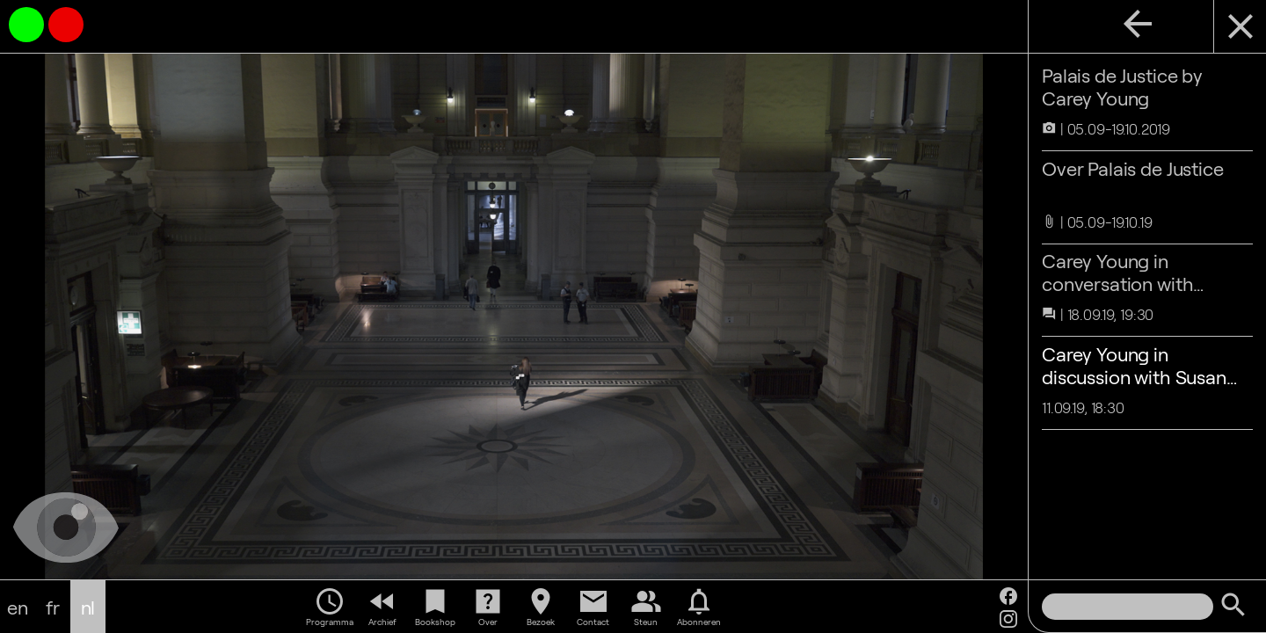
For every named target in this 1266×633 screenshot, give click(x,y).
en (17, 606)
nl (88, 606)
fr (53, 606)
